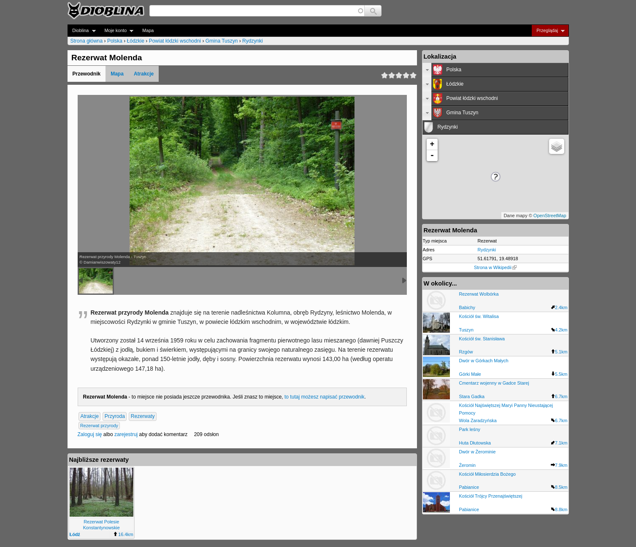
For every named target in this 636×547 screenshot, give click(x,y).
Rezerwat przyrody (99, 425)
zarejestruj (126, 434)
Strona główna (86, 41)
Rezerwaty (143, 416)
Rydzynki (252, 41)
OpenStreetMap (549, 215)
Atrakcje (144, 74)
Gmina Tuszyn (222, 41)
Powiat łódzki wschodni (175, 41)
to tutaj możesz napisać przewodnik (324, 397)
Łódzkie (135, 41)
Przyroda (115, 416)
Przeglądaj (548, 30)
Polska (114, 41)
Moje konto (117, 30)
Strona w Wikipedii (495, 267)
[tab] (495, 70)
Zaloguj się (90, 434)
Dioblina (82, 30)
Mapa (148, 30)
